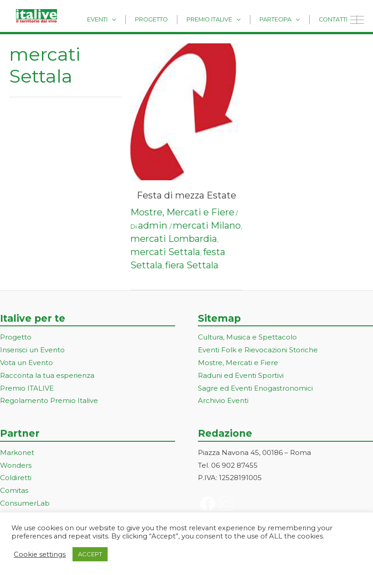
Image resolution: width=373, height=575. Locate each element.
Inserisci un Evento (32, 349)
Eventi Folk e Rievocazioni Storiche (258, 349)
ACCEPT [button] (90, 554)
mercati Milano (207, 225)
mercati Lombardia (173, 238)
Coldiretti (15, 477)
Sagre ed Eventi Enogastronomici (255, 388)
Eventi (127, 19)
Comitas (14, 490)
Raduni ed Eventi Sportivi (241, 375)
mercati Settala (165, 251)
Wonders (15, 465)
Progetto (174, 19)
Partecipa (285, 19)
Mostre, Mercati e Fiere (182, 212)
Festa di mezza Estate (186, 195)
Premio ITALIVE (27, 388)
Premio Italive (226, 19)
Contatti (336, 19)
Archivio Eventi (223, 400)
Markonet (17, 452)
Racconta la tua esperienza (47, 375)
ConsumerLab (25, 503)
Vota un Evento (26, 362)
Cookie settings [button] (40, 554)
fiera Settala (191, 265)
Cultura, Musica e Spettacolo (247, 337)
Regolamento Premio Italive (49, 400)
